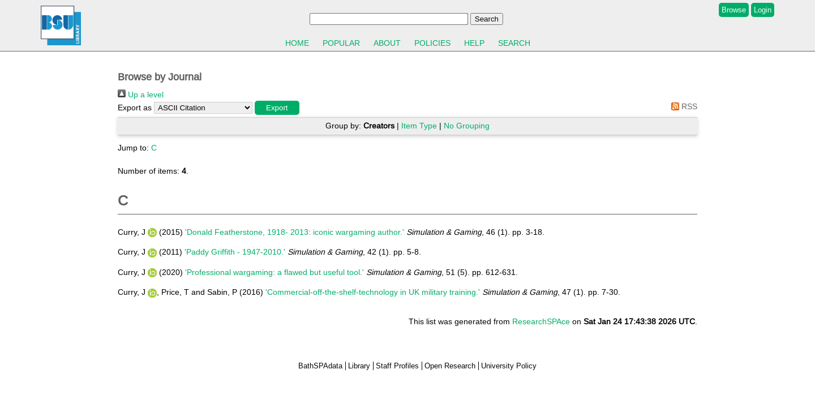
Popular (341, 43)
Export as (135, 107)
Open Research (449, 366)
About (387, 43)
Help (474, 43)
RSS (682, 106)
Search (514, 43)
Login (762, 10)
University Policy (509, 366)
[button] (277, 108)
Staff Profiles (397, 366)
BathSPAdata (320, 366)
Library (359, 366)
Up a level (141, 94)
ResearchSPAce (541, 321)
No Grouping (467, 125)
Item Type (419, 125)
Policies (432, 43)
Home (297, 43)
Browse (734, 10)
